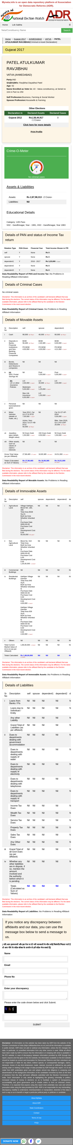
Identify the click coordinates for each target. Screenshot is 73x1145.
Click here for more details (37, 125)
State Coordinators (36, 1108)
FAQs (36, 1123)
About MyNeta (36, 1098)
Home (5, 25)
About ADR (36, 1103)
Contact (36, 1113)
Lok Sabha (17, 25)
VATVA (48, 39)
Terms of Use (36, 1118)
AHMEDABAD (35, 39)
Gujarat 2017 (20, 39)
